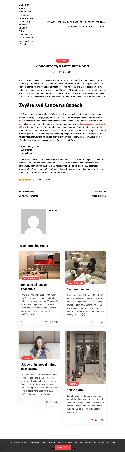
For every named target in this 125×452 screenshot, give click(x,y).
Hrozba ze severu (98, 196)
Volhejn (24, 4)
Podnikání (101, 22)
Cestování (51, 22)
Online (83, 22)
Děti (59, 22)
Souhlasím (63, 447)
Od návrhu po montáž (28, 196)
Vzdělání (93, 27)
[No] (122, 445)
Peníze (91, 22)
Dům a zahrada (70, 22)
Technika (83, 27)
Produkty (72, 27)
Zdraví (102, 27)
